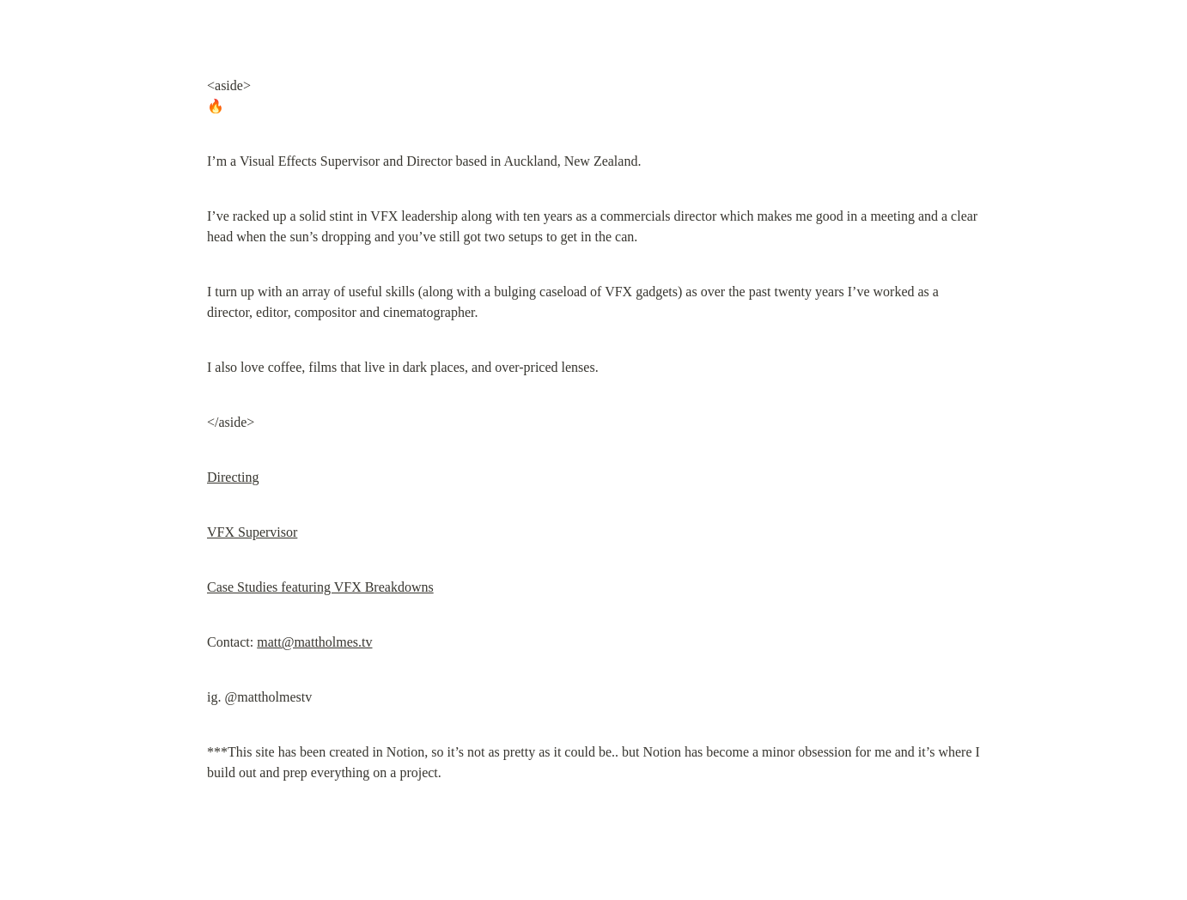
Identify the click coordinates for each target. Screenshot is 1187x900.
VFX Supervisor (252, 532)
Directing (233, 477)
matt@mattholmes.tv (314, 642)
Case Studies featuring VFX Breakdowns (320, 587)
